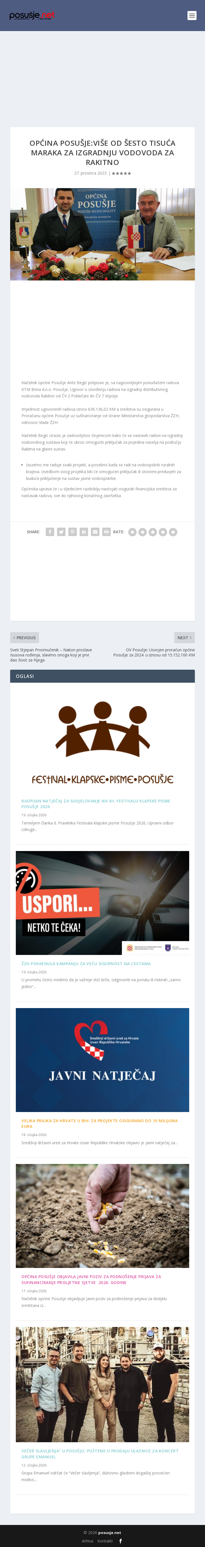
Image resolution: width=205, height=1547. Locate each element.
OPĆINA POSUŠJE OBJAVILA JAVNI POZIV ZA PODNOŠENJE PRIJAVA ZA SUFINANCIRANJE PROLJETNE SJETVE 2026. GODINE (91, 1279)
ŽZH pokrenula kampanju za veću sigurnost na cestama (86, 963)
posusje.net (109, 1532)
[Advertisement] (102, 73)
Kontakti (105, 1541)
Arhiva (87, 1541)
